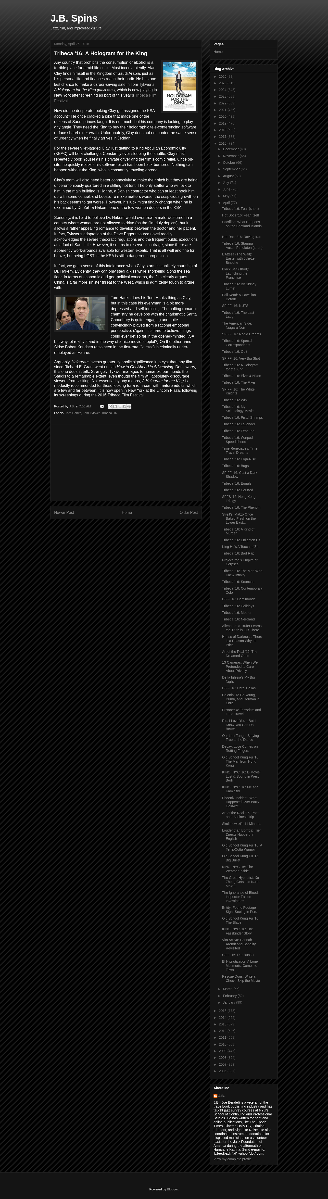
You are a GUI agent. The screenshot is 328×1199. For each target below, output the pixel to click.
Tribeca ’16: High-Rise (239, 459)
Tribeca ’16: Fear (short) (240, 209)
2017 (223, 137)
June (227, 189)
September (231, 169)
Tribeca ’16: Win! (235, 400)
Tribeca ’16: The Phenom (241, 507)
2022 (223, 103)
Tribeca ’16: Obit (234, 351)
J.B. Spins (74, 18)
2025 (223, 83)
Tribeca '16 (109, 413)
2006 (223, 1071)
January (229, 1002)
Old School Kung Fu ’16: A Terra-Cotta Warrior (242, 847)
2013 (223, 1024)
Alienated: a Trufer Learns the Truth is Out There (242, 628)
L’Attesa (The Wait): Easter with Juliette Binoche (238, 258)
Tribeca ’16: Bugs (235, 466)
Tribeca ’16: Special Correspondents (237, 343)
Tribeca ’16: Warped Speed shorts (237, 440)
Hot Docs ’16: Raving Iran (241, 237)
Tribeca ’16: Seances (238, 582)
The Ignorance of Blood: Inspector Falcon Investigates (240, 897)
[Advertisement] (126, 463)
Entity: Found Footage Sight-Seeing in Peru (239, 910)
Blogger (172, 1189)
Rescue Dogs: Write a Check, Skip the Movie (241, 978)
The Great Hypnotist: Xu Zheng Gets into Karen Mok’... (241, 882)
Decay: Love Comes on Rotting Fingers (240, 749)
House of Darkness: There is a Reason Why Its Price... (242, 641)
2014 (223, 1018)
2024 (223, 90)
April (227, 203)
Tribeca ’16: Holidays (238, 606)
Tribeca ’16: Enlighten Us (241, 540)
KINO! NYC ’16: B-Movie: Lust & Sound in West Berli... (241, 776)
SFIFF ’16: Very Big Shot (241, 358)
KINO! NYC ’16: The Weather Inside (237, 869)
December (231, 149)
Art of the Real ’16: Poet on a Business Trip (240, 815)
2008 (223, 1058)
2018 (223, 130)
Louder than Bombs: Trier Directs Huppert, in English (241, 834)
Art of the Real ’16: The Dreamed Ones (239, 654)
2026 (223, 76)
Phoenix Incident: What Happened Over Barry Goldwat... (240, 802)
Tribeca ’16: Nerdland (238, 619)
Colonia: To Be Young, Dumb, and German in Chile (241, 699)
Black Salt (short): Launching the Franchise (235, 273)
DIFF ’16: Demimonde (239, 599)
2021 (223, 110)
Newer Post (64, 512)
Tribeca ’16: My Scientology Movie (238, 409)
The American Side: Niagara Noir (237, 325)
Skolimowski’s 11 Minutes (241, 824)
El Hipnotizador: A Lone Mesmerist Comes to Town (240, 965)
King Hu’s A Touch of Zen (241, 547)
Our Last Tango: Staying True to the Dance (240, 738)
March (228, 989)
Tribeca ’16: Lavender (238, 424)
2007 (223, 1064)
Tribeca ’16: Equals (236, 483)
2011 (223, 1037)
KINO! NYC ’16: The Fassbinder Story (237, 931)
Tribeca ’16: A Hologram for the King (240, 367)
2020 (223, 116)
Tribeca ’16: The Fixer (238, 382)
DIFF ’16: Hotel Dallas (239, 688)
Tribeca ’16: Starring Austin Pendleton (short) (242, 245)
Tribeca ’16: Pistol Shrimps (242, 417)
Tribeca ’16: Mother (237, 613)
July (226, 183)
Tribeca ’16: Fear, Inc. (238, 431)
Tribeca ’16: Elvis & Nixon (241, 376)
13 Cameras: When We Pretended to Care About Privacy (240, 666)
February (230, 996)
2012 (223, 1031)
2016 (223, 143)
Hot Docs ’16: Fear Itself (240, 215)
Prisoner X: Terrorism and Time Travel (241, 712)
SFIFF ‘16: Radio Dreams (241, 334)
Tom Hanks (73, 413)
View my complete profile (233, 1159)
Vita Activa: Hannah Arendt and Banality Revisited (239, 944)
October (229, 162)
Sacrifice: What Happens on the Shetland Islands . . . (242, 226)
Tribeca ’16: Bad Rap (238, 553)
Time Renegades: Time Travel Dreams (239, 450)
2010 (223, 1044)
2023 (223, 96)
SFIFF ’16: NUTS (235, 306)
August (228, 176)
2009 (223, 1051)
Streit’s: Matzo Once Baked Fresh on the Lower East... (239, 518)
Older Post (189, 512)
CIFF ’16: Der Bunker (238, 955)
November (231, 156)
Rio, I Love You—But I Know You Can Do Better (239, 725)
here (110, 90)
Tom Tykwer (91, 413)
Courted (146, 347)
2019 (223, 123)
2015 (223, 1011)
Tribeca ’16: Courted (237, 490)
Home (127, 512)
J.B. (221, 1096)
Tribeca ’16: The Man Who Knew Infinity (242, 573)
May (226, 196)
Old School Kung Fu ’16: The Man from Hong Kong (240, 761)
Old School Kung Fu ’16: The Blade (240, 920)
